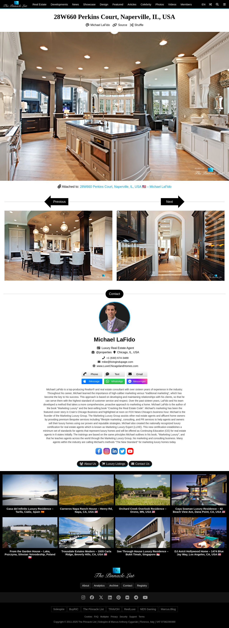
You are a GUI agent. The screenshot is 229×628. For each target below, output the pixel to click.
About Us (88, 463)
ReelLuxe (129, 609)
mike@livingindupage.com (117, 361)
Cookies (88, 616)
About (85, 585)
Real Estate (40, 4)
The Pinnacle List (93, 609)
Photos (159, 4)
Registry (142, 585)
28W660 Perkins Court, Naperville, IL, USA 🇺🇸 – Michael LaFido (125, 186)
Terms (142, 616)
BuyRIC (74, 609)
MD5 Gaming (148, 609)
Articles (132, 4)
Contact (127, 585)
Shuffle (139, 24)
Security (123, 616)
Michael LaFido (100, 24)
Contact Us (140, 463)
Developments (59, 4)
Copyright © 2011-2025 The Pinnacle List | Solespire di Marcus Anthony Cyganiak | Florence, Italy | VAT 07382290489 (114, 621)
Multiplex (104, 616)
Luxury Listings (113, 463)
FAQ (96, 616)
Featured (118, 4)
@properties (104, 352)
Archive (113, 585)
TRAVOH (113, 609)
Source (122, 24)
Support (133, 616)
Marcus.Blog (168, 609)
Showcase (89, 4)
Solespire (59, 609)
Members (186, 4)
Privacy (114, 616)
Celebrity (146, 4)
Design (104, 4)
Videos (172, 4)
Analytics (99, 585)
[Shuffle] (210, 4)
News (75, 4)
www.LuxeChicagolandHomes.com (117, 365)
